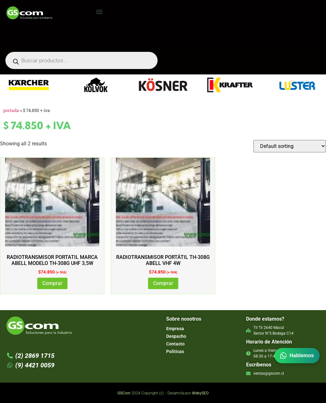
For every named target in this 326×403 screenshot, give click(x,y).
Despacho (176, 336)
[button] (99, 11)
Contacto (175, 343)
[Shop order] (289, 146)
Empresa (175, 328)
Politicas (175, 351)
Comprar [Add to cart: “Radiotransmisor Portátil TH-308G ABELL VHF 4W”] (163, 283)
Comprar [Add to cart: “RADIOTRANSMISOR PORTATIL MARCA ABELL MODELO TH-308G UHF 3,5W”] (52, 283)
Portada (11, 110)
